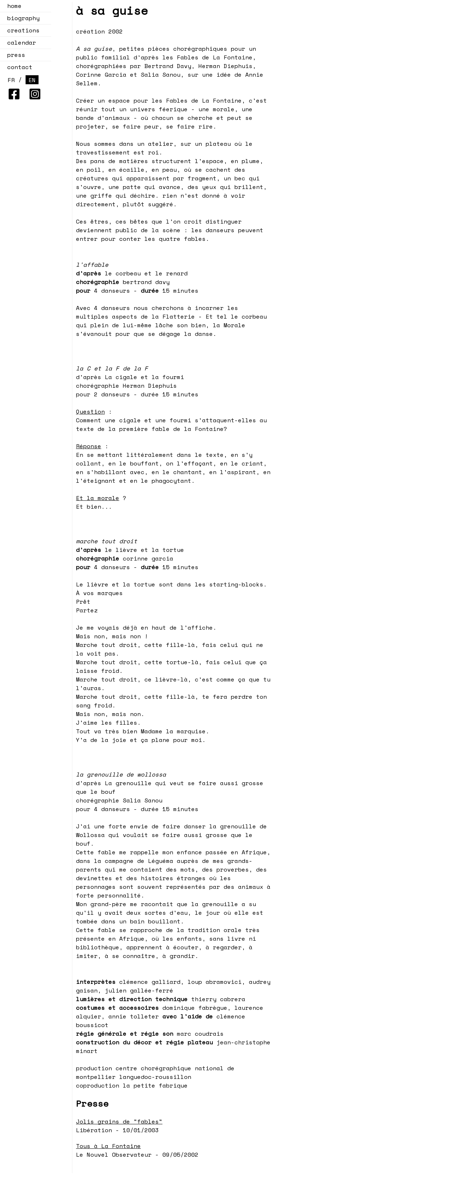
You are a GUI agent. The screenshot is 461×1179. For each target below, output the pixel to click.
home (14, 5)
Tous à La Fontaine (108, 1146)
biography (23, 18)
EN (32, 80)
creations (21, 30)
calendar (19, 42)
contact (19, 67)
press (16, 54)
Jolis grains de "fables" (119, 1121)
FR (11, 80)
